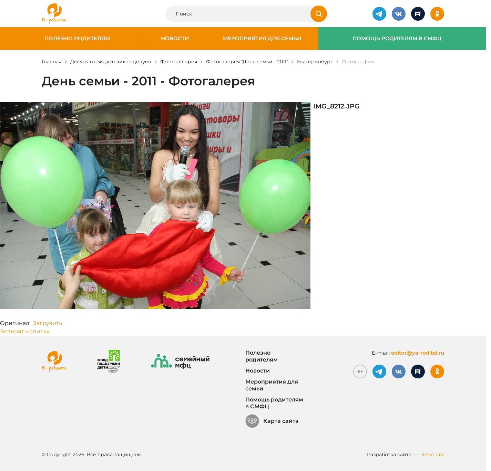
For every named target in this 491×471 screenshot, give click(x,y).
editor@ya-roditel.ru (417, 352)
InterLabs (433, 454)
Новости (175, 38)
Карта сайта (272, 421)
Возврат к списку (25, 331)
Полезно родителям (77, 38)
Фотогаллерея (178, 62)
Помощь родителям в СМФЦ (397, 38)
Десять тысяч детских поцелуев (110, 62)
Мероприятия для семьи (262, 38)
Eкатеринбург (315, 62)
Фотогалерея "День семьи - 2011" (247, 62)
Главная (51, 62)
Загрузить (47, 323)
